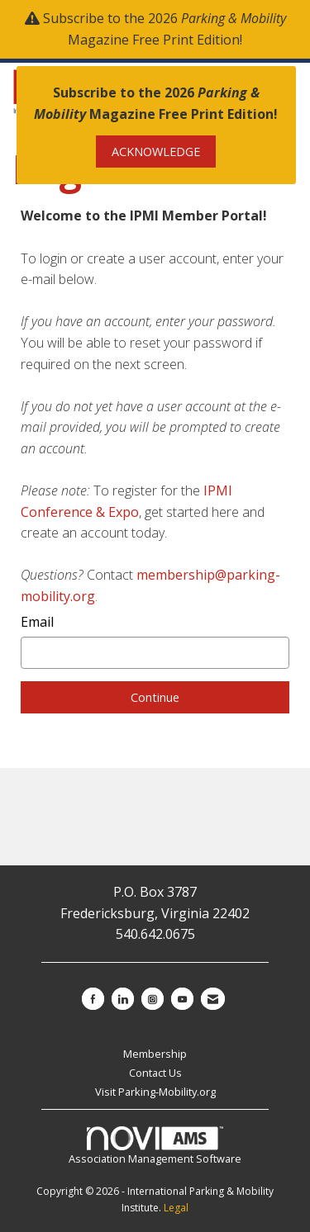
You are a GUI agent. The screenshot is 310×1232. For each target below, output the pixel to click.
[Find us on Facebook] (93, 999)
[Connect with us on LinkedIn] (123, 999)
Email (37, 622)
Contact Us (155, 1072)
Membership (155, 1053)
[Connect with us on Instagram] (152, 999)
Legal (176, 1208)
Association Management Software (155, 1146)
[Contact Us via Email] (213, 999)
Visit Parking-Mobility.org (155, 1091)
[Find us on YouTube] (182, 999)
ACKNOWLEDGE (156, 151)
